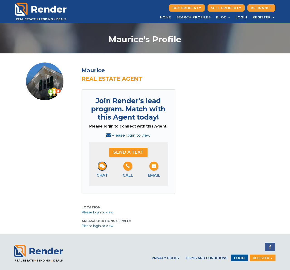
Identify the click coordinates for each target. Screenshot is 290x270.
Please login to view (131, 135)
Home (165, 17)
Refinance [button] (261, 8)
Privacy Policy (166, 258)
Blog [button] (223, 17)
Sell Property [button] (226, 8)
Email (154, 175)
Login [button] (239, 258)
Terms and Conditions (206, 258)
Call (128, 175)
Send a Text (128, 152)
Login (241, 17)
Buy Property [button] (186, 8)
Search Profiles (193, 17)
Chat (102, 175)
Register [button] (263, 17)
